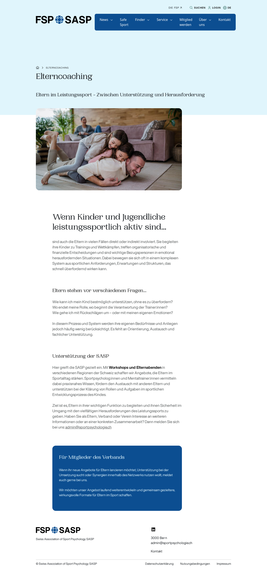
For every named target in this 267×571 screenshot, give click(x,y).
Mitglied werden (186, 22)
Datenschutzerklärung (159, 563)
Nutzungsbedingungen (195, 563)
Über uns (203, 22)
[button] (197, 7)
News (104, 19)
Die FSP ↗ (175, 7)
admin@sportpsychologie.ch (88, 427)
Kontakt (224, 19)
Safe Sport (124, 22)
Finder (140, 19)
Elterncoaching (57, 68)
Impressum (224, 563)
